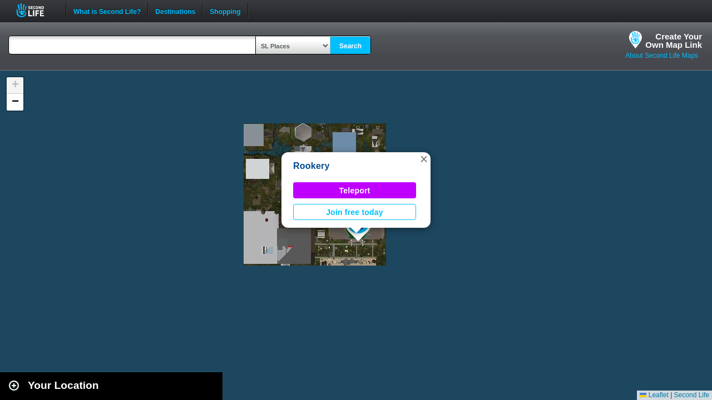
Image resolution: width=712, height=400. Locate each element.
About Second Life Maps (661, 55)
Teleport (354, 190)
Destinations (175, 10)
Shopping (225, 10)
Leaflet (654, 395)
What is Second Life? (107, 10)
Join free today (354, 212)
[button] (424, 159)
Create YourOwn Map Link (673, 40)
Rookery (311, 166)
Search (350, 46)
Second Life (36, 10)
